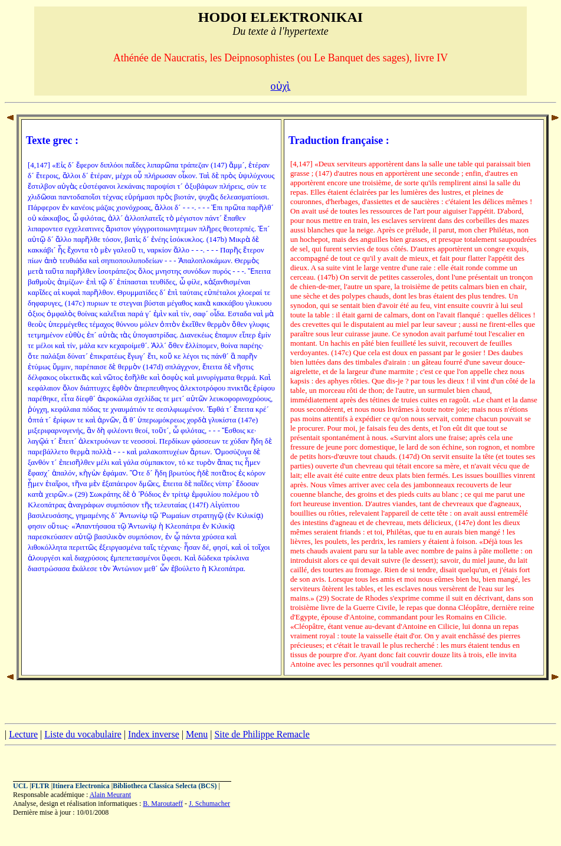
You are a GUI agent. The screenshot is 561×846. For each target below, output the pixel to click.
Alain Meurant (110, 795)
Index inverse (153, 734)
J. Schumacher (209, 803)
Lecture (23, 734)
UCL (20, 786)
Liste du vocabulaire (83, 734)
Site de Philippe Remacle (261, 734)
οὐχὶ (281, 86)
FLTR (40, 786)
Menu (197, 734)
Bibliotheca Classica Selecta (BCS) (164, 786)
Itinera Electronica (81, 786)
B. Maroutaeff (163, 803)
